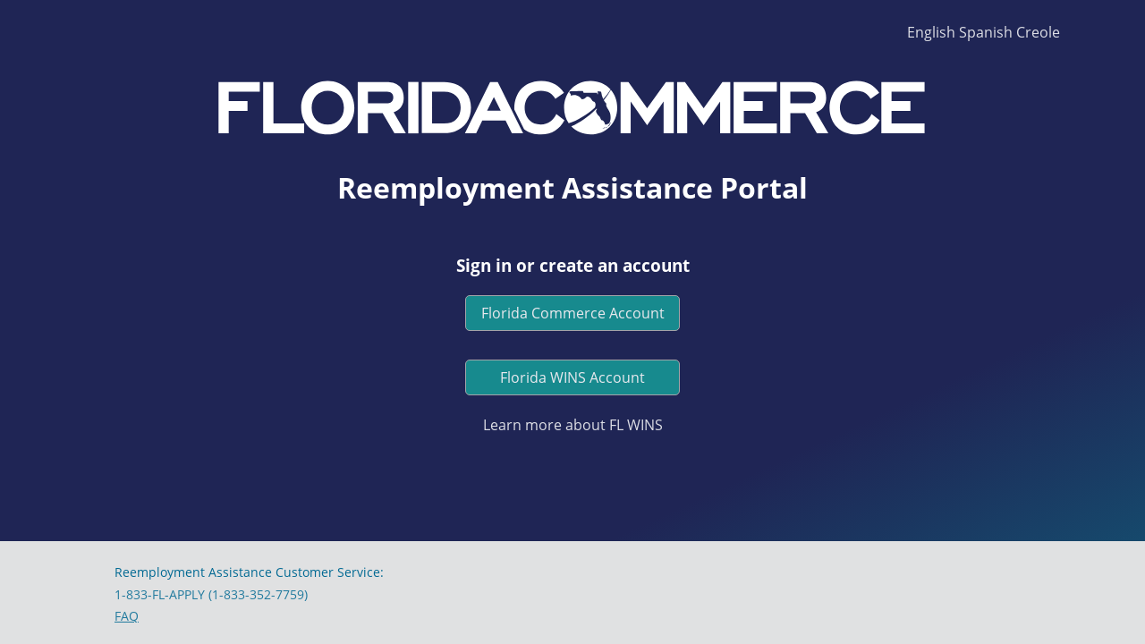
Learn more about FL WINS (573, 425)
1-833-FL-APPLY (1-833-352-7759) (211, 594)
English (931, 32)
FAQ (126, 615)
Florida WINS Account (572, 377)
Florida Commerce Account (573, 313)
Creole (1038, 32)
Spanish (986, 32)
